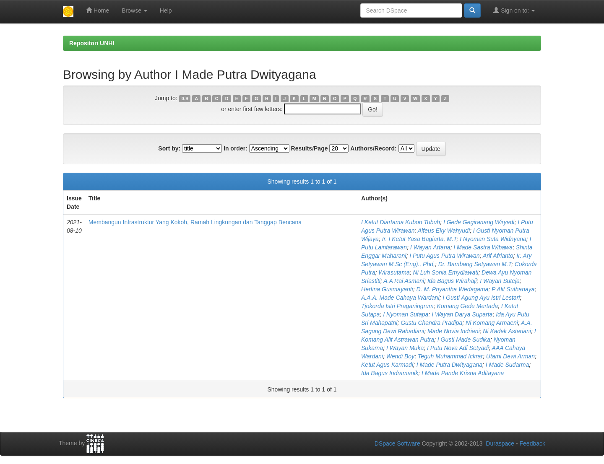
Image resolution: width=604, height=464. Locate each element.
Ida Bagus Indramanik (389, 373)
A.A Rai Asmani (403, 280)
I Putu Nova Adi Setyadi (458, 348)
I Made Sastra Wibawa (483, 247)
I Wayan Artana (430, 247)
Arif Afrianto (498, 255)
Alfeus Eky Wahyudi (444, 230)
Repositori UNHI (91, 43)
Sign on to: (514, 10)
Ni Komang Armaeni (492, 322)
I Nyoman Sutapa (405, 314)
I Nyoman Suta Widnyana (493, 239)
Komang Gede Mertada (467, 306)
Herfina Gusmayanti (387, 289)
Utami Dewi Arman (510, 356)
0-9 (185, 98)
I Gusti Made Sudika (463, 339)
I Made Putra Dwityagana (449, 364)
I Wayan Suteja (500, 280)
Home (97, 10)
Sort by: (169, 148)
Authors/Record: (373, 148)
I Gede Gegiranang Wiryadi (479, 222)
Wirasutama (394, 272)
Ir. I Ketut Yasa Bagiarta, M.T (419, 239)
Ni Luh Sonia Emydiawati (446, 272)
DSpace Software (397, 443)
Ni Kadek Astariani (507, 331)
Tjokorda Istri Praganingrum (397, 306)
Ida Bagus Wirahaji (451, 280)
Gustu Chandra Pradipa (431, 322)
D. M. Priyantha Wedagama (453, 289)
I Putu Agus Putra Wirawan (444, 255)
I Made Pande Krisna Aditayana (463, 373)
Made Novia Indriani (453, 331)
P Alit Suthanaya (513, 289)
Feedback (532, 443)
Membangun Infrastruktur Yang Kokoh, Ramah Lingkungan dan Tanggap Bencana (195, 222)
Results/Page (309, 148)
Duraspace (500, 443)
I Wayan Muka (405, 348)
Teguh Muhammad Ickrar (450, 356)
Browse (134, 10)
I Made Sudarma (507, 364)
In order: (235, 148)
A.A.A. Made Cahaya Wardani (400, 297)
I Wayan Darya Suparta (462, 314)
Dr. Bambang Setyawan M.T (474, 264)
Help (166, 10)
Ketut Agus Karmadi (387, 364)
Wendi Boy (400, 356)
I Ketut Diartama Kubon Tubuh (400, 222)
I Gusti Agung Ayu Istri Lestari (481, 297)
